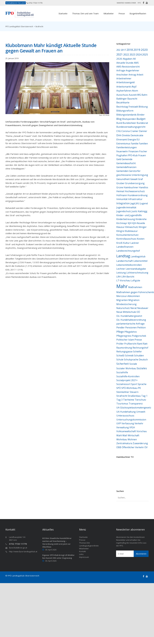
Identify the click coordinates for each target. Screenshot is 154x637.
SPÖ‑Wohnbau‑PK (131, 388)
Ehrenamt (121, 139)
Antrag (132, 74)
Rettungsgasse (124, 351)
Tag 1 (144, 395)
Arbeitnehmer (123, 78)
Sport (134, 384)
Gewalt (134, 179)
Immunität (122, 199)
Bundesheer (129, 123)
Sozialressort (123, 384)
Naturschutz (123, 308)
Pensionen (131, 327)
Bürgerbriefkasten (138, 13)
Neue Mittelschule (126, 311)
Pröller (120, 343)
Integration (123, 203)
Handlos (143, 187)
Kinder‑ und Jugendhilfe (129, 215)
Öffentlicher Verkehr (133, 447)
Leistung (121, 272)
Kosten (140, 238)
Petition (141, 327)
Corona (125, 131)
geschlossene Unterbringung (132, 175)
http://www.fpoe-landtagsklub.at (23, 551)
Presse (122, 13)
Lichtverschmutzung (137, 272)
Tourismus (122, 403)
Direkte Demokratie (132, 135)
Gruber (120, 183)
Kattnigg (142, 211)
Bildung (143, 106)
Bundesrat (142, 123)
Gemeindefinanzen (126, 167)
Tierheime (128, 399)
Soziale (133, 363)
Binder (141, 114)
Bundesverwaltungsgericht (130, 126)
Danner (143, 131)
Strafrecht (121, 395)
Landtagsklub (138, 256)
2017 (123, 49)
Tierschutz (140, 399)
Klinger (143, 227)
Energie (132, 139)
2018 (130, 50)
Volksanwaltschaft (126, 431)
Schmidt (129, 355)
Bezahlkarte (122, 102)
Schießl (120, 355)
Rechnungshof (140, 347)
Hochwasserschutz (135, 191)
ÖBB (118, 447)
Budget (141, 119)
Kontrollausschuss (126, 238)
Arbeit (140, 74)
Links (81, 554)
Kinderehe (141, 219)
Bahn (144, 94)
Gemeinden (122, 171)
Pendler (120, 327)
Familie (134, 143)
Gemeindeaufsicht (126, 163)
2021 (119, 54)
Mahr (122, 286)
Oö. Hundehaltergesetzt (129, 315)
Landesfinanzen (124, 246)
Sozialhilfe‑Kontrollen (128, 376)
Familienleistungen (126, 147)
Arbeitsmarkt (123, 86)
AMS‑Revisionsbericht (128, 66)
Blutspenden (129, 119)
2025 (145, 54)
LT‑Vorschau (123, 280)
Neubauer (142, 308)
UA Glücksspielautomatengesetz (133, 407)
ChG (118, 131)
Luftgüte (135, 280)
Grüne (119, 187)
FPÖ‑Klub (133, 155)
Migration (133, 300)
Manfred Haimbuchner (126, 3)
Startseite (63, 13)
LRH (118, 276)
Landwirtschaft (124, 260)
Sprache (142, 384)
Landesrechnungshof (128, 250)
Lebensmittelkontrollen (129, 264)
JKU (138, 203)
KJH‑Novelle (138, 223)
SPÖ (118, 388)
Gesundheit (123, 179)
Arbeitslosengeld (125, 82)
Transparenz (136, 403)
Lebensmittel (140, 260)
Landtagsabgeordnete (89, 545)
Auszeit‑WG (135, 94)
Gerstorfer (135, 171)
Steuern (134, 392)
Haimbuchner (131, 187)
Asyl (134, 86)
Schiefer (137, 351)
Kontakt (82, 551)
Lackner (134, 242)
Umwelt (140, 411)
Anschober (122, 74)
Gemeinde (127, 159)
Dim (118, 135)
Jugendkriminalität (126, 207)
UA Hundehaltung (126, 411)
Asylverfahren (123, 90)
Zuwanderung (140, 443)
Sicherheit (122, 363)
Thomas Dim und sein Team (85, 13)
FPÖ (139, 3)
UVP (118, 423)
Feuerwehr (122, 151)
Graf (140, 179)
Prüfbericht (130, 343)
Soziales (142, 368)
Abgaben (127, 58)
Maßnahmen (135, 287)
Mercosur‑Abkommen (128, 296)
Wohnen (132, 439)
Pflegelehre (130, 331)
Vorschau (142, 431)
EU (138, 139)
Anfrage (120, 70)
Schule (119, 359)
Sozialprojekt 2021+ (127, 380)
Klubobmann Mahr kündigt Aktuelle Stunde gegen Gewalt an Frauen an (50, 48)
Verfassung (128, 423)
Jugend (144, 203)
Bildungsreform (124, 110)
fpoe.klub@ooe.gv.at (18, 547)
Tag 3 (119, 399)
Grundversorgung (135, 183)
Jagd (132, 203)
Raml (139, 343)
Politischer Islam (125, 339)
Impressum (84, 557)
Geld (118, 159)
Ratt (145, 343)
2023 (132, 54)
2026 (119, 58)
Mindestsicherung (126, 304)
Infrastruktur (135, 199)
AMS (136, 62)
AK (134, 58)
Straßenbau (134, 395)
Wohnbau (121, 439)
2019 (136, 50)
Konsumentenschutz (127, 234)
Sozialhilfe (122, 372)
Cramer (134, 131)
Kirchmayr (121, 223)
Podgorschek (139, 335)
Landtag (123, 255)
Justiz (134, 211)
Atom (135, 90)
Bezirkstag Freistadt (127, 106)
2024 (139, 54)
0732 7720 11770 (35, 3)
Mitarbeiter (108, 13)
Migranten (122, 300)
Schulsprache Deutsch (136, 359)
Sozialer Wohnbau (126, 368)
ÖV (146, 447)
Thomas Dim (84, 543)
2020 (144, 50)
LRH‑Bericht (127, 276)
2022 (126, 54)
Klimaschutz (131, 227)
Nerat (133, 308)
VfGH (132, 427)
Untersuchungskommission (131, 419)
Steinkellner (122, 392)
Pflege (120, 331)
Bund (119, 123)
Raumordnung (124, 347)
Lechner (120, 268)
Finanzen (134, 151)
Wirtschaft (133, 435)
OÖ (138, 311)
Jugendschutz (123, 211)
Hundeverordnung (138, 195)
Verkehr (139, 423)
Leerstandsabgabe (136, 268)
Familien (143, 143)
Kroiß (119, 242)
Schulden (139, 355)
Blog (119, 119)
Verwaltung (122, 427)
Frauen (142, 155)
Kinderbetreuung (125, 219)
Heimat (120, 191)
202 (118, 49)
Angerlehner (132, 70)
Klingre (120, 231)
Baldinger (121, 98)
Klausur (120, 227)
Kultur (126, 242)
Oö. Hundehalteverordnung (131, 319)
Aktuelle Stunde (124, 62)
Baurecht (132, 98)
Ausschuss (122, 94)
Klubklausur (131, 231)
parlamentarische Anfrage (130, 323)
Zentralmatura (124, 443)
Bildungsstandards (126, 114)
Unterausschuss (125, 415)
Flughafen (121, 155)
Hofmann (121, 195)
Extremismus (123, 143)
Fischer (143, 151)
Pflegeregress (123, 335)
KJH (130, 223)
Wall (124, 435)
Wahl (119, 435)
